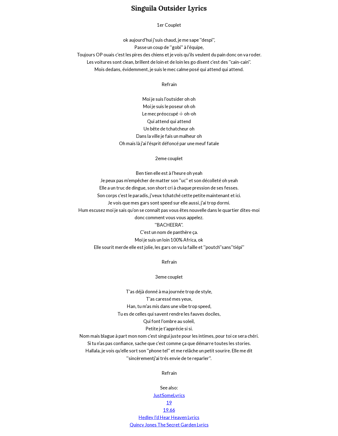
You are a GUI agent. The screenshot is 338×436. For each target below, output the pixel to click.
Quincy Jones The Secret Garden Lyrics (169, 425)
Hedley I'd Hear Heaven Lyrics (169, 417)
